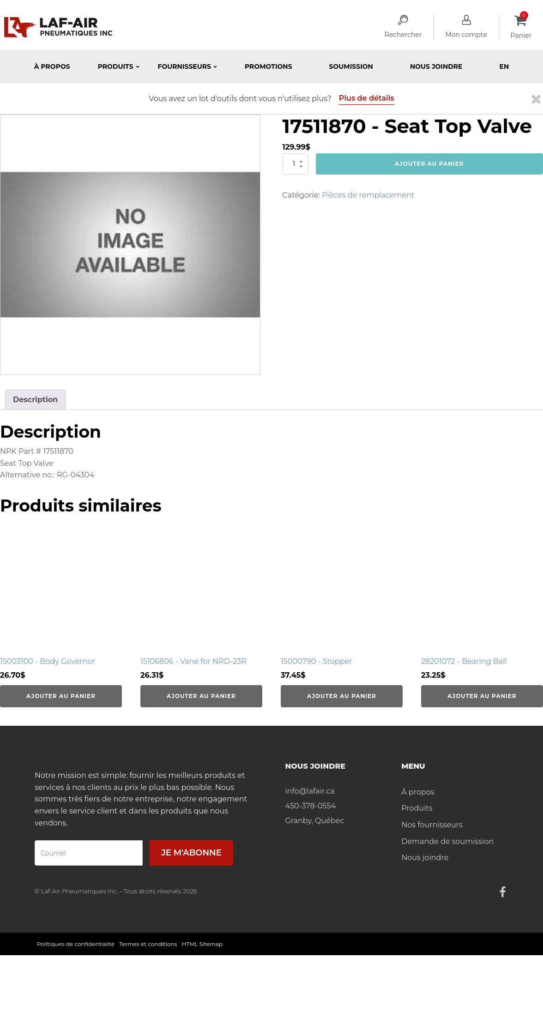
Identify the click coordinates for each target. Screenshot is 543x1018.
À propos (52, 66)
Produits (416, 808)
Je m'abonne (191, 853)
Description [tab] (35, 399)
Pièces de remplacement (368, 195)
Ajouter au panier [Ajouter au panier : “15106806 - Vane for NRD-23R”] (201, 696)
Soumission (351, 66)
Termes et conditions (148, 943)
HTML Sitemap (202, 943)
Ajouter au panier (429, 163)
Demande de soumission (447, 841)
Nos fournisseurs (432, 824)
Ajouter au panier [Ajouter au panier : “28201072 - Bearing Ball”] (482, 696)
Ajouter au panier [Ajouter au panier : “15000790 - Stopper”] (341, 696)
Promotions (268, 66)
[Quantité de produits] (295, 164)
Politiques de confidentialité (76, 943)
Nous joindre (436, 66)
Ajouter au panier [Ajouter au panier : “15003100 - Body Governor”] (61, 696)
